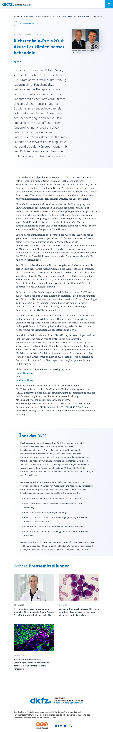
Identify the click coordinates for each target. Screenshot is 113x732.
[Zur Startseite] (16, 4)
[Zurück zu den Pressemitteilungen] (26, 23)
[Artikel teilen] (18, 61)
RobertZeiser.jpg (25, 373)
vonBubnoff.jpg (24, 380)
